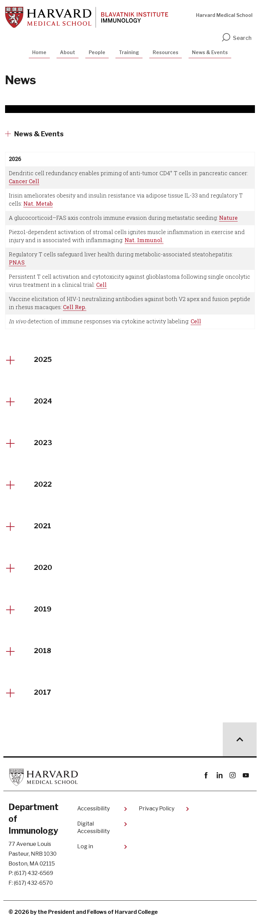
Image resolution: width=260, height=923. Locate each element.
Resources (165, 52)
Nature (228, 217)
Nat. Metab (38, 203)
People (97, 52)
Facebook (206, 775)
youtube (246, 775)
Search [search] (236, 38)
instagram (232, 775)
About (67, 52)
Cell (101, 284)
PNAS (17, 262)
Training (129, 52)
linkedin (219, 775)
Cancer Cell (24, 181)
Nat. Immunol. (144, 240)
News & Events (210, 52)
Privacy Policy (156, 808)
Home (39, 52)
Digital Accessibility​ (93, 827)
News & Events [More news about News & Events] (39, 134)
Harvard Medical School (224, 15)
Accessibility (93, 808)
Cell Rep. (74, 306)
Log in (85, 846)
